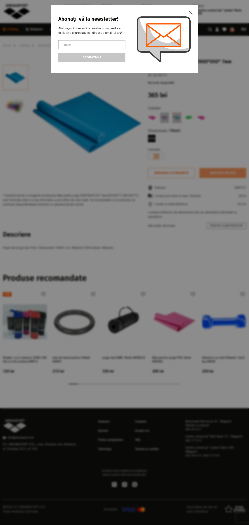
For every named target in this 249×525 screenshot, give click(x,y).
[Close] (190, 12)
